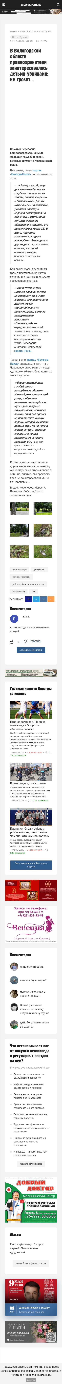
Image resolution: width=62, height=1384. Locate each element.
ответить (36, 641)
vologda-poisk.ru (31, 4)
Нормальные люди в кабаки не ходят (32, 993)
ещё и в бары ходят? (33, 980)
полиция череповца (21, 577)
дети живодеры (20, 569)
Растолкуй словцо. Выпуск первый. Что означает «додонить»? (26, 1248)
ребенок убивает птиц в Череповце (28, 584)
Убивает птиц (19, 591)
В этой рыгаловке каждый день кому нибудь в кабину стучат (34, 1009)
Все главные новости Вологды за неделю (31, 865)
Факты (15, 1234)
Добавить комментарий (31, 650)
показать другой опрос (31, 1164)
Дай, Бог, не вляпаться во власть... (34, 1024)
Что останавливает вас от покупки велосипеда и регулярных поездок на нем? (29, 1053)
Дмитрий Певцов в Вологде (34, 1307)
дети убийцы (39, 569)
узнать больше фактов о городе (31, 1263)
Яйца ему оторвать (31, 966)
